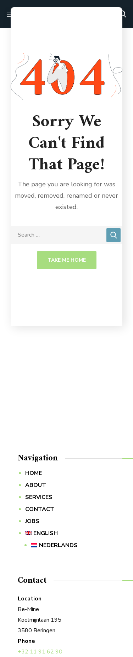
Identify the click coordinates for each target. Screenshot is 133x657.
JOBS (32, 521)
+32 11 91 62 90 (40, 652)
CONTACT (39, 509)
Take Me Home (67, 260)
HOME (33, 473)
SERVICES (38, 497)
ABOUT (35, 485)
